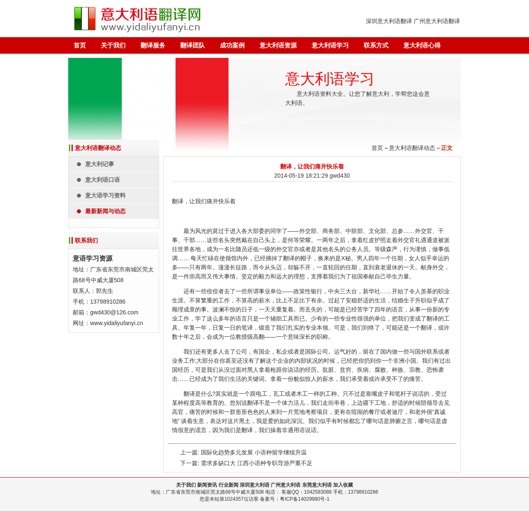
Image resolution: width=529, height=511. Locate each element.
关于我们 (113, 45)
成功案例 (232, 45)
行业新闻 (228, 485)
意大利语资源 (278, 45)
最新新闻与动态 (105, 211)
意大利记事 (99, 164)
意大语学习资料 (105, 195)
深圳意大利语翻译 (389, 21)
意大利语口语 (102, 179)
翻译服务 (153, 45)
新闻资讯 (207, 485)
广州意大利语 (285, 485)
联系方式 (376, 45)
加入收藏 (343, 485)
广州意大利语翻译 (437, 21)
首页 (80, 45)
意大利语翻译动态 (412, 148)
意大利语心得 (422, 45)
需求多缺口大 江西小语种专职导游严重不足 (256, 463)
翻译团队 (192, 45)
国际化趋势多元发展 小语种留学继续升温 (254, 452)
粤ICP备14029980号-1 (304, 499)
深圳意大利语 (254, 485)
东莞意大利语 (317, 485)
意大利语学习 (330, 45)
